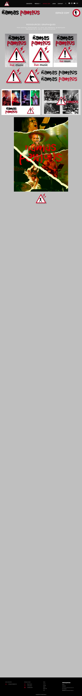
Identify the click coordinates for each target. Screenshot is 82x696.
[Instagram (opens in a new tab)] (72, 3)
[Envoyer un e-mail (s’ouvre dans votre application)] (77, 3)
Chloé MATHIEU (64, 687)
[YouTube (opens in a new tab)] (74, 3)
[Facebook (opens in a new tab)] (69, 3)
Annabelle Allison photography (70, 687)
